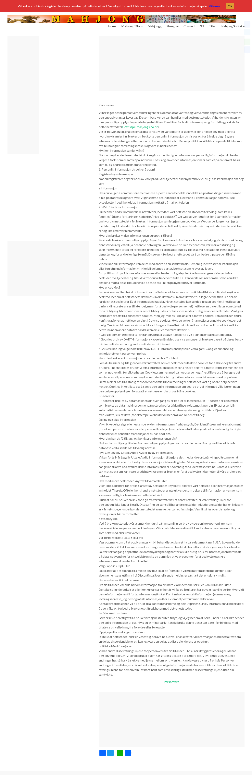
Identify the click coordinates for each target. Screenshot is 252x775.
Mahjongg (155, 24)
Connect (189, 24)
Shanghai (173, 24)
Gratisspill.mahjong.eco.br (140, 127)
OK (230, 6)
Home (112, 24)
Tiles (212, 24)
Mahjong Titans (132, 24)
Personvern (171, 682)
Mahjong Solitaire (232, 24)
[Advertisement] (172, 63)
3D (202, 24)
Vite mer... (215, 6)
